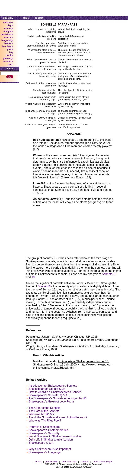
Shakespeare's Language (44, 452)
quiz (10, 64)
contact (39, 18)
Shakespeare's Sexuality (44, 433)
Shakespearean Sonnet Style (47, 388)
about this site (69, 461)
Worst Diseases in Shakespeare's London (55, 436)
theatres (8, 43)
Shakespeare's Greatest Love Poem (51, 401)
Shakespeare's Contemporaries (48, 430)
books (9, 55)
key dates (7, 46)
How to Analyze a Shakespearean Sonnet (55, 392)
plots (10, 49)
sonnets (8, 28)
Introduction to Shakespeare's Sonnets (53, 385)
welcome (8, 22)
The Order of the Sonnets (44, 407)
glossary (8, 58)
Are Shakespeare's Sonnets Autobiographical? (58, 398)
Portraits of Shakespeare (44, 426)
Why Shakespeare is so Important (50, 449)
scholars (8, 61)
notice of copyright (102, 461)
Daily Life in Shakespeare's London (51, 439)
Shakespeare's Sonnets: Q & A (48, 395)
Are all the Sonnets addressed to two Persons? (58, 417)
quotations (7, 34)
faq (11, 52)
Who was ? (41, 414)
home (26, 18)
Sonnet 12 (44, 286)
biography (7, 40)
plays (10, 25)
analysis (8, 31)
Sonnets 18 (109, 273)
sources (8, 37)
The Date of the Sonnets (44, 411)
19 (33, 277)
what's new (51, 461)
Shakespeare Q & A (41, 442)
